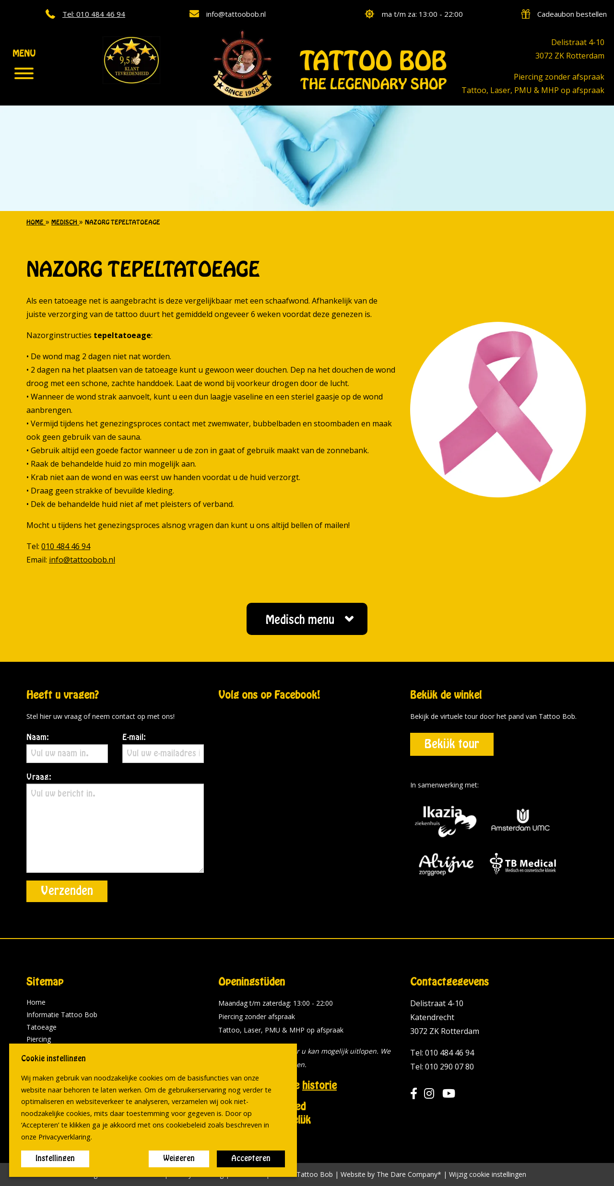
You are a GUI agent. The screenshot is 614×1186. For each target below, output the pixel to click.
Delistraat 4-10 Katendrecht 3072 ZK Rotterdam (444, 1017)
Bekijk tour (452, 744)
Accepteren (251, 1158)
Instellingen (55, 1158)
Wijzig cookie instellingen (487, 1174)
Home (36, 1002)
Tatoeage (41, 1027)
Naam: (67, 748)
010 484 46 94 (65, 546)
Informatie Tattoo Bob (61, 1014)
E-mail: (163, 748)
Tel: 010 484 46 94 (442, 1052)
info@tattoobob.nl (82, 559)
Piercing (38, 1039)
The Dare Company (407, 1174)
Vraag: (115, 823)
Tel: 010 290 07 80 (442, 1066)
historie (319, 1086)
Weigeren (179, 1158)
